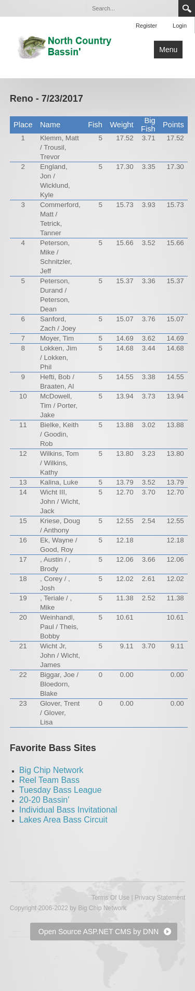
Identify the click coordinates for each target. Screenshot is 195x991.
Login (180, 25)
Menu (168, 49)
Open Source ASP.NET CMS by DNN (98, 931)
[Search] (132, 8)
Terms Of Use (110, 897)
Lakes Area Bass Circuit (63, 819)
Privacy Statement (160, 897)
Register (146, 25)
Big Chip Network (51, 770)
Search (186, 8)
